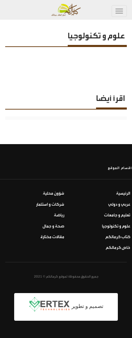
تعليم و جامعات (117, 215)
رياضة (59, 215)
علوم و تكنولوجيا (116, 226)
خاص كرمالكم (118, 247)
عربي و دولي (119, 204)
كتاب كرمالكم (117, 237)
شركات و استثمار (50, 204)
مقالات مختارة (52, 237)
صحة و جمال (53, 226)
